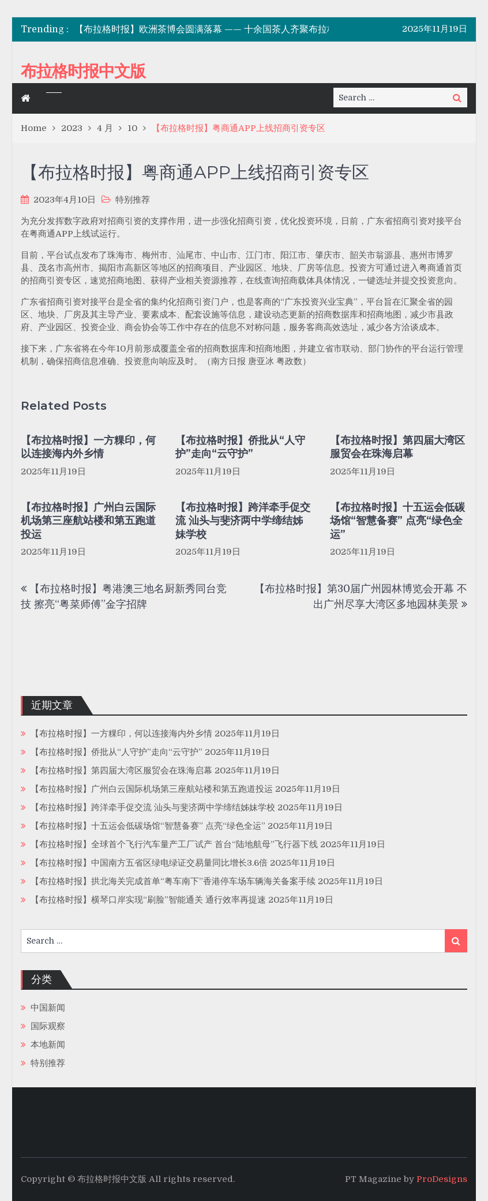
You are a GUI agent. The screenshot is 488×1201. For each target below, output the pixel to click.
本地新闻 (48, 1044)
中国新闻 (48, 1007)
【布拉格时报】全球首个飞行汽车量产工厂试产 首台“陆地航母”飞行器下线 (174, 844)
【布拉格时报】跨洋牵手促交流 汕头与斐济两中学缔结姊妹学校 (242, 521)
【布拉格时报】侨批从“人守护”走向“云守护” (240, 447)
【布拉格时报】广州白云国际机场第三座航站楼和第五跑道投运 (88, 521)
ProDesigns (441, 1179)
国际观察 (48, 1026)
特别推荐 (132, 199)
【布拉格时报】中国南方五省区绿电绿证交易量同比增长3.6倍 (149, 863)
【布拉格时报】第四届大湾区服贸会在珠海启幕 (397, 447)
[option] (224, 29)
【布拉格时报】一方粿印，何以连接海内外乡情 (88, 447)
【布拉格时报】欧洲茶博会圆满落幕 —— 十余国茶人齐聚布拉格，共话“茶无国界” (241, 29)
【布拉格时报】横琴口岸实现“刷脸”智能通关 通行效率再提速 (148, 900)
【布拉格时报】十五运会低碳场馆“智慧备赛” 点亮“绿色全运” (397, 521)
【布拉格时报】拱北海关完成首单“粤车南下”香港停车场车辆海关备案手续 (173, 881)
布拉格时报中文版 (83, 71)
